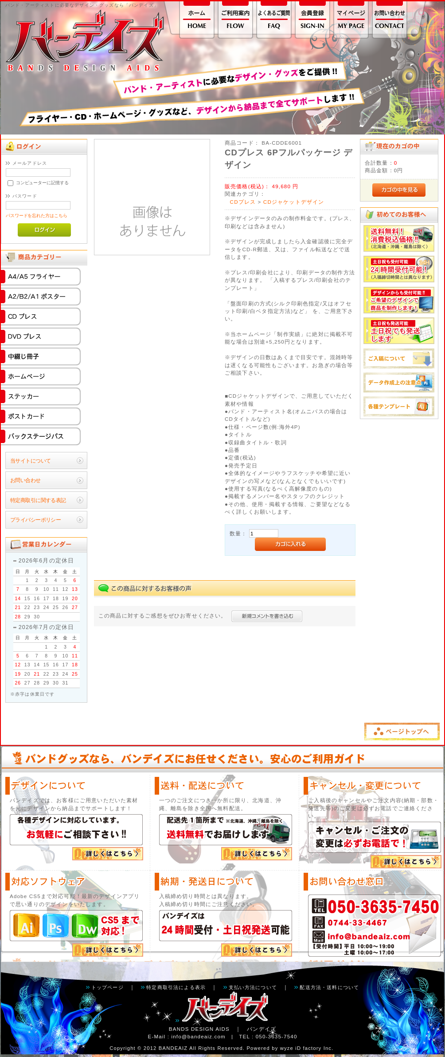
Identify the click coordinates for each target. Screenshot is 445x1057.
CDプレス (243, 202)
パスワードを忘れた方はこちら (36, 215)
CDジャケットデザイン (293, 202)
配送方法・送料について (329, 987)
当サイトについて (30, 460)
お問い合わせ (25, 480)
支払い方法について (253, 987)
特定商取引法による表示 (176, 987)
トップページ (107, 987)
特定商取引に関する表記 (38, 500)
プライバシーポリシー (35, 520)
